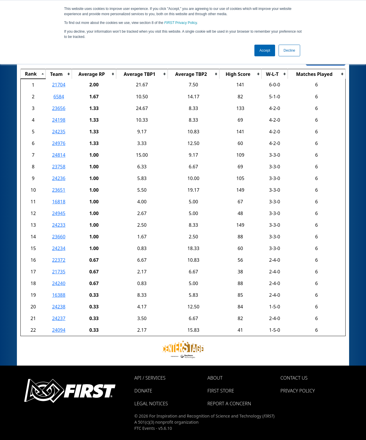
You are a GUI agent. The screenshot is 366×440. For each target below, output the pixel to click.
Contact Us (293, 378)
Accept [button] (264, 50)
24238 (59, 306)
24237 (59, 318)
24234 (59, 248)
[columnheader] (33, 74)
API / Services (150, 378)
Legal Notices (151, 403)
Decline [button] (289, 50)
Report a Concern (229, 403)
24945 (59, 213)
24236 (59, 178)
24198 (59, 120)
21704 (59, 84)
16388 (59, 295)
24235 (59, 131)
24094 (59, 330)
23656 (59, 108)
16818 (59, 201)
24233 (59, 225)
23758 (59, 166)
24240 (59, 283)
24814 (59, 155)
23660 (59, 236)
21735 (59, 271)
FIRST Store (220, 390)
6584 (58, 96)
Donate (143, 390)
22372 (59, 260)
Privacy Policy (180, 23)
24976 (59, 143)
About (215, 378)
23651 (59, 190)
